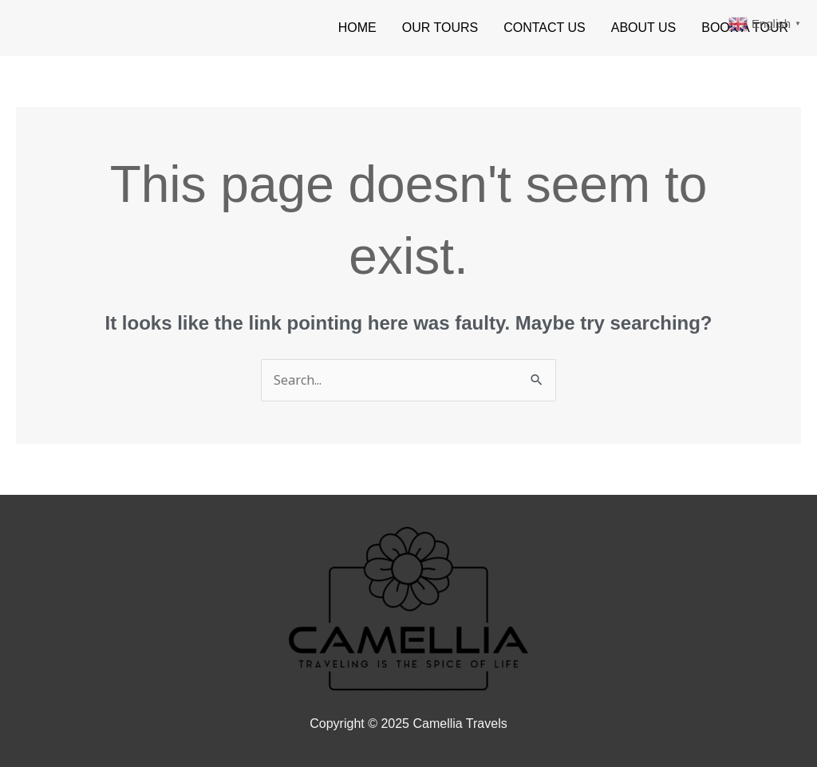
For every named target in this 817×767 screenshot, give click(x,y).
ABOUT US (644, 27)
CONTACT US (544, 27)
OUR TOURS (440, 27)
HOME (357, 27)
